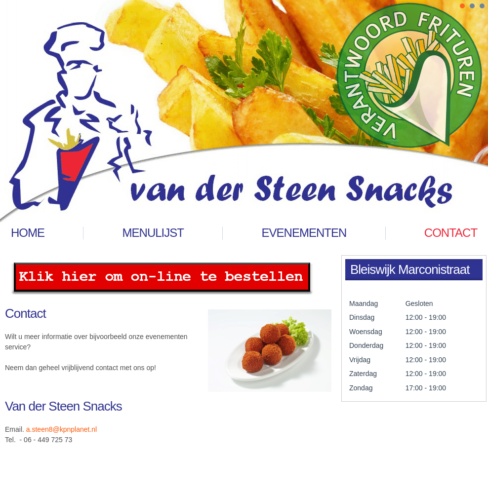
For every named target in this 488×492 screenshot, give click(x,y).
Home (27, 232)
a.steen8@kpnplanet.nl (61, 429)
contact (450, 232)
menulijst (153, 232)
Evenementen (304, 232)
